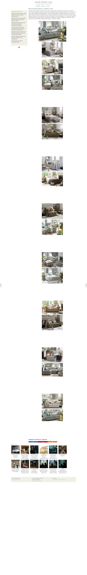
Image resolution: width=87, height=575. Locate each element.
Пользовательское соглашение (39, 478)
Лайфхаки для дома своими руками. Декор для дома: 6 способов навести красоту (19, 15)
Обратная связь (54, 478)
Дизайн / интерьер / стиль (43, 2)
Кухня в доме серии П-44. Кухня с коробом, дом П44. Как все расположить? (18, 37)
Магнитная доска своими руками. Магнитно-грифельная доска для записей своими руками (18, 33)
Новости (43, 6)
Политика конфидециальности (36, 479)
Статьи (47, 6)
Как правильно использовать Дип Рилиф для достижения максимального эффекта (18, 24)
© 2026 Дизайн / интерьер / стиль (16, 478)
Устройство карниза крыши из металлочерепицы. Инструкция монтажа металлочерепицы (18, 28)
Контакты (33, 478)
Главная (38, 6)
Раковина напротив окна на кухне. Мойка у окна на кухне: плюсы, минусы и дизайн (19, 19)
